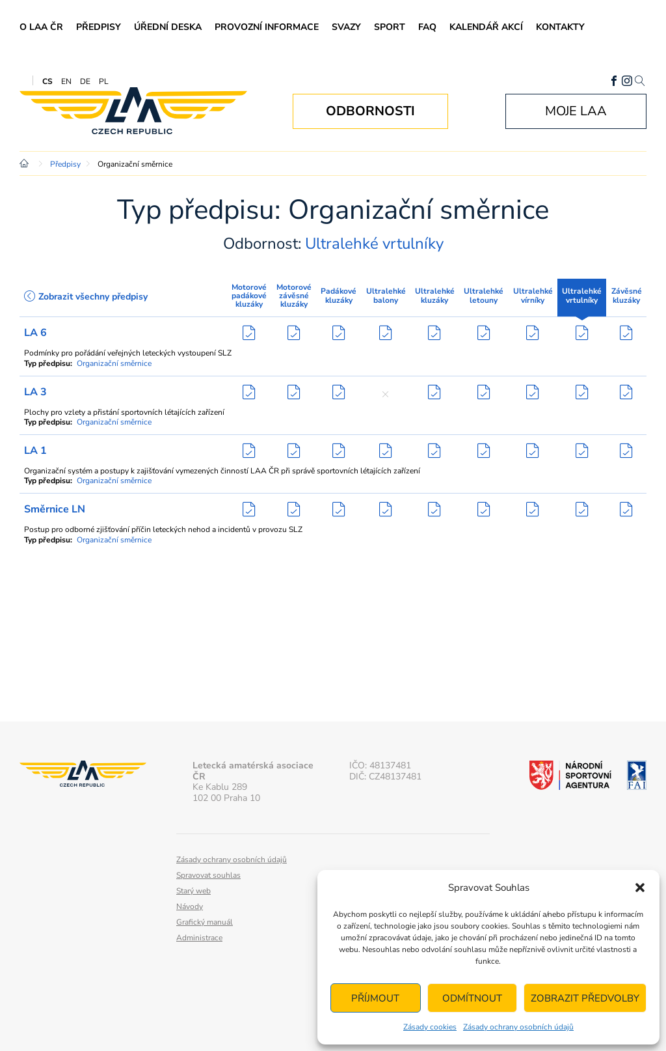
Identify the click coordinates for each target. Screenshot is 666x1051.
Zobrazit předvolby (585, 998)
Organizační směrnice (114, 363)
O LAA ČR (41, 27)
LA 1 (35, 450)
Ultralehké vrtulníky (582, 295)
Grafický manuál (204, 922)
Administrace (199, 937)
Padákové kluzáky (338, 295)
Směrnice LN (54, 509)
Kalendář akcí (486, 27)
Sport (389, 27)
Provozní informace (267, 27)
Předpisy (98, 27)
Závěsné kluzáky (626, 295)
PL (104, 81)
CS (47, 81)
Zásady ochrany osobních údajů (518, 1027)
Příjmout (375, 998)
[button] (639, 887)
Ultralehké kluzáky (435, 295)
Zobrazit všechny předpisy (86, 296)
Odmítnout (472, 998)
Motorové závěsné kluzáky (294, 295)
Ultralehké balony (386, 295)
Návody (189, 906)
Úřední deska (168, 27)
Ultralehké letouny (483, 295)
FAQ (427, 27)
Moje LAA (576, 111)
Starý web (193, 891)
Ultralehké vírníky (533, 295)
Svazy (346, 27)
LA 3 (35, 392)
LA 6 (35, 333)
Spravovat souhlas (208, 875)
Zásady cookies (430, 1027)
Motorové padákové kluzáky (249, 295)
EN (66, 81)
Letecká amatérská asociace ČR (133, 111)
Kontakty (560, 27)
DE (85, 81)
